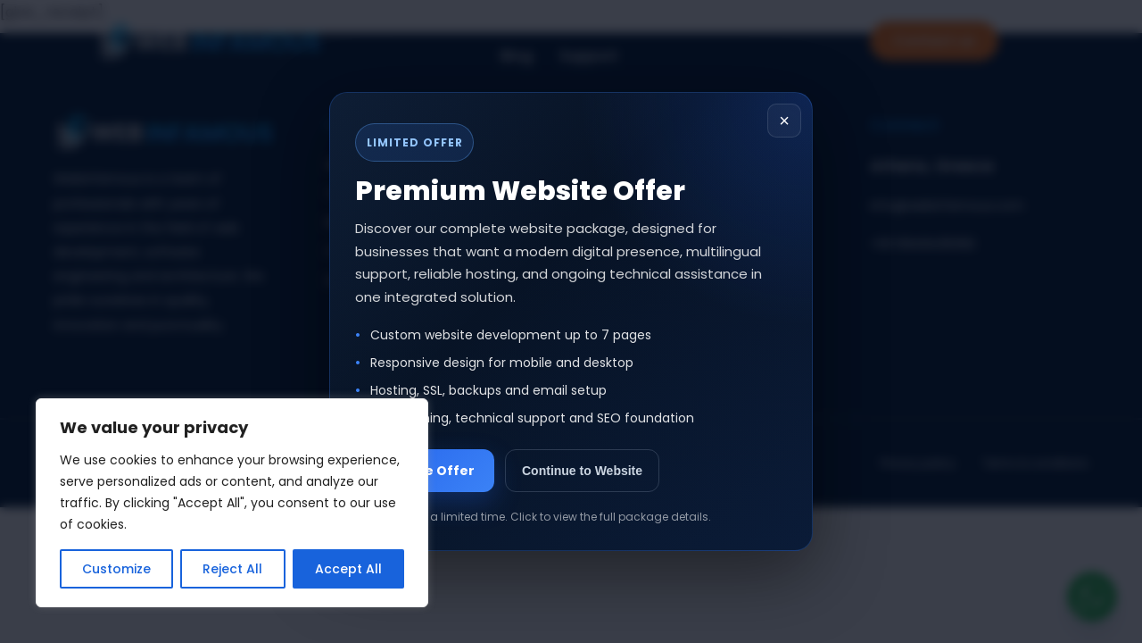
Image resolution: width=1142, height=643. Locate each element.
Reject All (232, 569)
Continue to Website (582, 470)
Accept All (348, 569)
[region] (232, 502)
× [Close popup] (784, 120)
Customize (116, 569)
